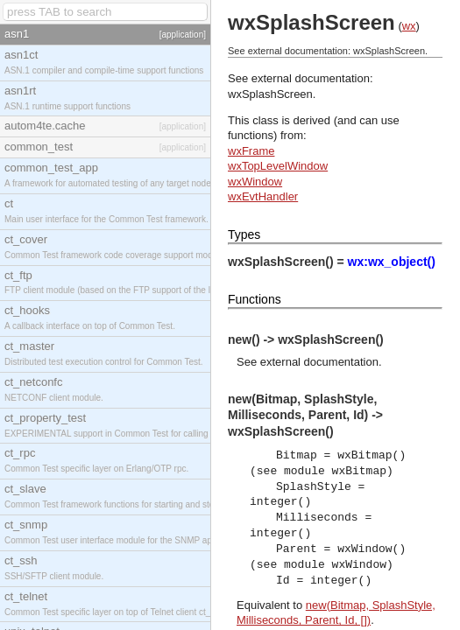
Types (244, 235)
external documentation (319, 361)
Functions (254, 299)
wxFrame (251, 151)
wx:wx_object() (391, 262)
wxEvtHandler (263, 196)
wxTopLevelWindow (278, 165)
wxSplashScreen (270, 94)
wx (409, 25)
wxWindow (255, 181)
